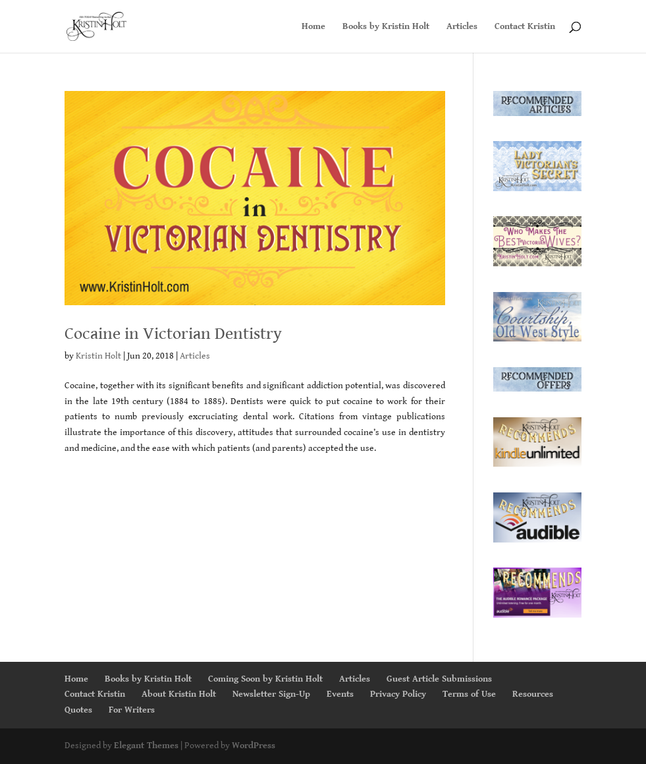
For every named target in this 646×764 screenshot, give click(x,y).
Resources (532, 694)
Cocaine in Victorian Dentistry (173, 333)
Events (340, 694)
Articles (461, 27)
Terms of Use (469, 694)
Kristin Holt (98, 356)
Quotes (78, 710)
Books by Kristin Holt (385, 27)
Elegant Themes (146, 745)
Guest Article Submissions (439, 679)
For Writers (132, 710)
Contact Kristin (525, 27)
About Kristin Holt (179, 694)
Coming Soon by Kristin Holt (265, 679)
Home (313, 27)
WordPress (253, 745)
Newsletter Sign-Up (271, 694)
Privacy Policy (398, 694)
